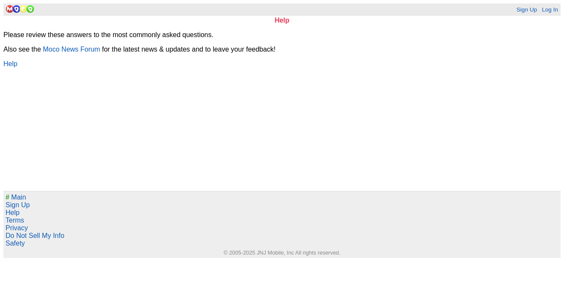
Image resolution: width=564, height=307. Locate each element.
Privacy (17, 228)
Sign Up (526, 9)
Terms (15, 220)
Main (16, 197)
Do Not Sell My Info (35, 235)
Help (10, 63)
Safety (15, 243)
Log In (550, 9)
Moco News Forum (71, 49)
